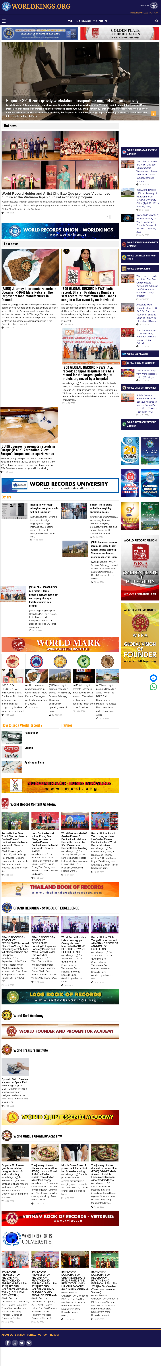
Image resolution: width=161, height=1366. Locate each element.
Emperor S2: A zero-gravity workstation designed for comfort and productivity (72, 101)
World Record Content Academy (33, 804)
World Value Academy (138, 268)
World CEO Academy (137, 353)
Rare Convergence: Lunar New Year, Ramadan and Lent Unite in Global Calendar (146, 336)
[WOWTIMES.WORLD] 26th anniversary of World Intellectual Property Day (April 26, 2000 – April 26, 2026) (147, 223)
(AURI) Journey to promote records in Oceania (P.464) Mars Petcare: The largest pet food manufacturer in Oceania (29, 294)
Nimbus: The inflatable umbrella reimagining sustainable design (101, 508)
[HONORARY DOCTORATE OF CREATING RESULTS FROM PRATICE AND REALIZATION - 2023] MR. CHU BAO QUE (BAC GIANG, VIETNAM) (74, 1280)
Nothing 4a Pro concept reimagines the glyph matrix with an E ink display (44, 508)
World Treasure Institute (30, 1050)
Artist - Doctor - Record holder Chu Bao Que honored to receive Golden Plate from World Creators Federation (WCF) (146, 403)
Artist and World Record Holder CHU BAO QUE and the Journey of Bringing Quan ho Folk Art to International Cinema (146, 312)
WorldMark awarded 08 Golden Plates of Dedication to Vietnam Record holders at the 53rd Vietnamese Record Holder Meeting (74, 841)
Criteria (29, 748)
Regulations (31, 733)
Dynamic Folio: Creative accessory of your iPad (15, 1081)
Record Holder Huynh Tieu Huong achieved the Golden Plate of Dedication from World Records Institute (103, 839)
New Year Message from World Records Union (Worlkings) (146, 373)
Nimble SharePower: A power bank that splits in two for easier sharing (74, 1168)
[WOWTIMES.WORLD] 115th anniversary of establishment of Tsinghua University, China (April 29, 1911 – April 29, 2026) (147, 198)
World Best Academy (28, 1015)
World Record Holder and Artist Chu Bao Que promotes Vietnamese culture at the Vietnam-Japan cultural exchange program (56, 195)
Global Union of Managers (141, 363)
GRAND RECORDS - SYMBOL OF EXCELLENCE (46, 908)
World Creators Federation (141, 387)
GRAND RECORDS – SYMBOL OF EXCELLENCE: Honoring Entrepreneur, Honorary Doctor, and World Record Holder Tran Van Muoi (44, 946)
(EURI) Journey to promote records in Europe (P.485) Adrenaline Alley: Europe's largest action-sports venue (27, 450)
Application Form (34, 762)
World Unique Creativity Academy (37, 1136)
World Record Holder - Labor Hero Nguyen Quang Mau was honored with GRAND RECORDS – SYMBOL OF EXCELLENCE (73, 944)
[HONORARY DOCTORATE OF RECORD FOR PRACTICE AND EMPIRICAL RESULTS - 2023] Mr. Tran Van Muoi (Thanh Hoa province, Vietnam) (104, 1282)
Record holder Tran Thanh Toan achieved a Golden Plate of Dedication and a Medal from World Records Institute (15, 841)
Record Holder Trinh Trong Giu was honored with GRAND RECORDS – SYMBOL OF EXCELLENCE (104, 943)
